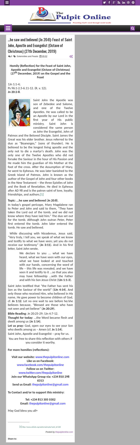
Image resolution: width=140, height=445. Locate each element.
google (114, 2)
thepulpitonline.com (64, 432)
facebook (109, 2)
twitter (104, 2)
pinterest (133, 2)
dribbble (128, 2)
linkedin (123, 2)
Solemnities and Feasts (27, 56)
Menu (7, 2)
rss (119, 2)
